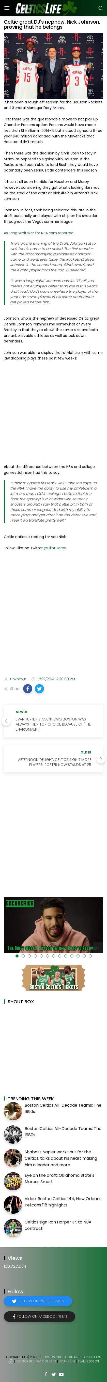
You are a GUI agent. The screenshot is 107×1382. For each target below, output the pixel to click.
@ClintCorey (55, 548)
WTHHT (57, 1357)
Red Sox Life (25, 1361)
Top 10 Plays (91, 1357)
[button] (27, 688)
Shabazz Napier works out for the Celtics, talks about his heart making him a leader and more (61, 1158)
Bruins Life (67, 1361)
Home (45, 1357)
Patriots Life (46, 1361)
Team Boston (88, 1361)
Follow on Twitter (41, 1301)
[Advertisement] (53, 614)
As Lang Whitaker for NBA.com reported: (39, 232)
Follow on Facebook (42, 1316)
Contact (72, 1357)
